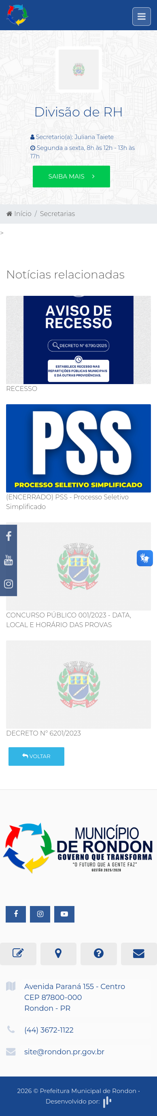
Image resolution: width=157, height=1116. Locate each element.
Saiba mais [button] (71, 176)
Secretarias (57, 214)
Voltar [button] (36, 756)
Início (19, 214)
